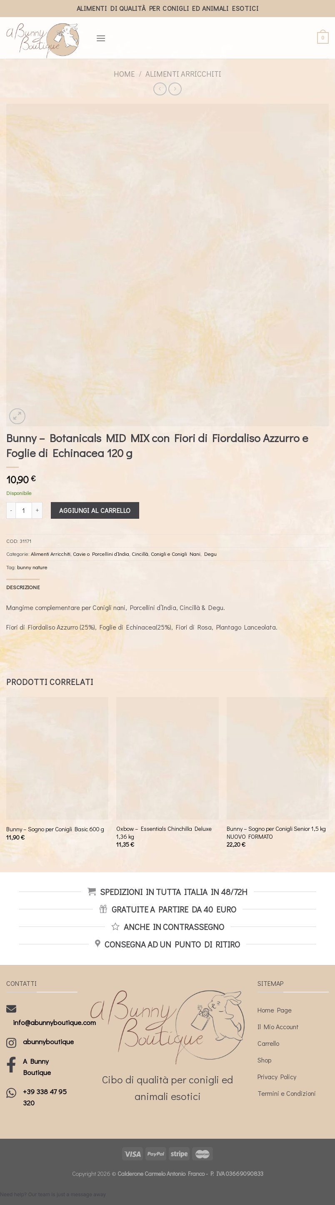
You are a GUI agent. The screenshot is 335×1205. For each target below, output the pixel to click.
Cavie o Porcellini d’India (101, 553)
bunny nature (32, 567)
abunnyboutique (48, 1041)
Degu (210, 553)
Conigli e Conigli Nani (175, 553)
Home (124, 74)
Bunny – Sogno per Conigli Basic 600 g (55, 829)
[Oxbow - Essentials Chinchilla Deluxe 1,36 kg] (167, 758)
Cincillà (140, 553)
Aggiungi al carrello (95, 510)
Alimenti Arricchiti (183, 74)
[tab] (23, 587)
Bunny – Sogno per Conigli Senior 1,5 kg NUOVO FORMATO (276, 832)
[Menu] (101, 38)
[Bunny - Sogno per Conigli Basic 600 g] (57, 758)
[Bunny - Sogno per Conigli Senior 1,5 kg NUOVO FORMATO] (278, 758)
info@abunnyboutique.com (54, 1022)
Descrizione (23, 587)
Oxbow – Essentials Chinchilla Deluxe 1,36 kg (164, 832)
